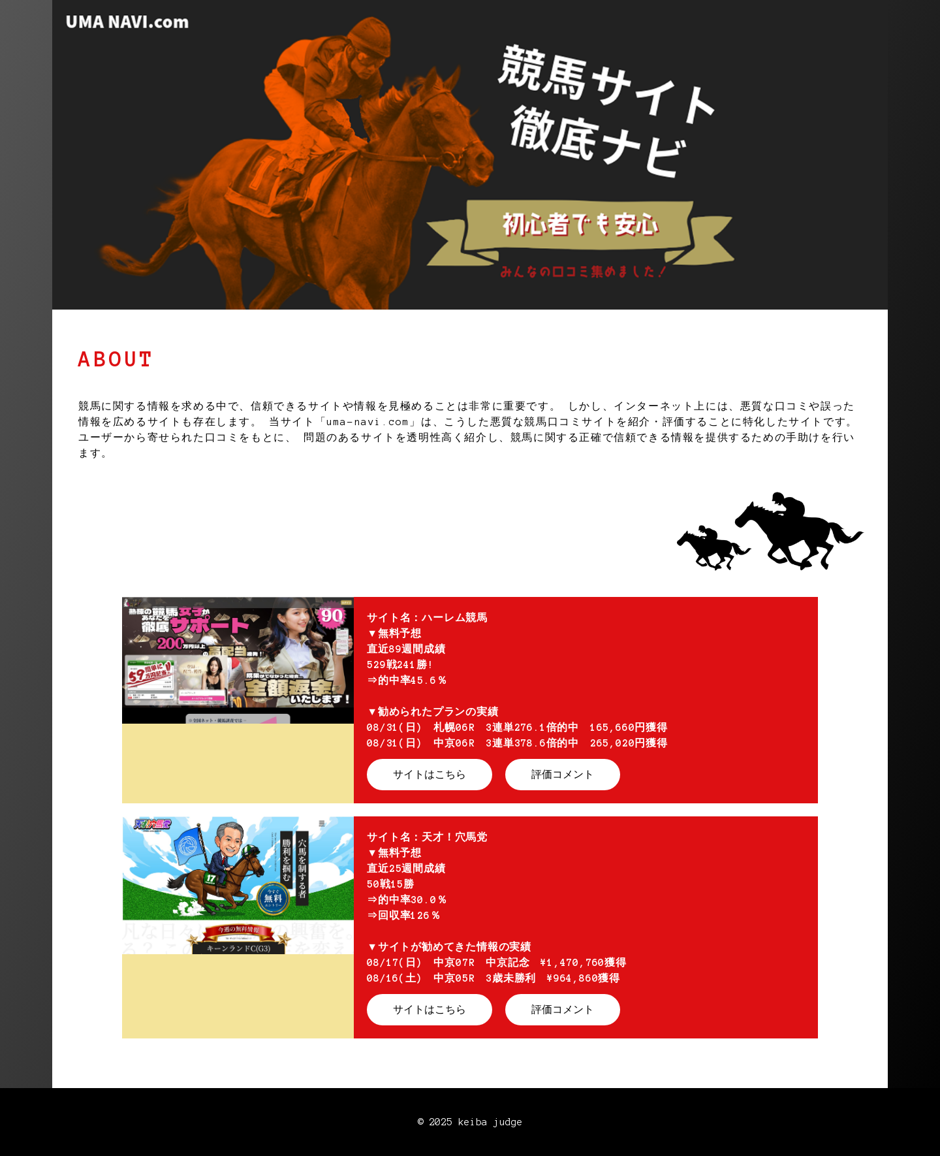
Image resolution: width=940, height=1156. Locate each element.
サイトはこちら (429, 774)
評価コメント (562, 774)
